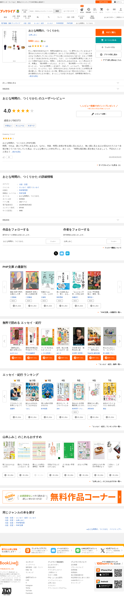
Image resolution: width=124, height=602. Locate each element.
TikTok (28, 588)
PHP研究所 (23, 190)
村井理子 (75, 409)
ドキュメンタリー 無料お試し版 (93, 350)
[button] (16, 305)
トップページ (30, 565)
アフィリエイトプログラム (57, 588)
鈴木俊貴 (44, 409)
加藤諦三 (75, 297)
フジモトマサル (115, 353)
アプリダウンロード (55, 570)
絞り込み (24, 11)
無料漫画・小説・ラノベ (34, 567)
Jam (58, 409)
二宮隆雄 (13, 297)
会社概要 (74, 565)
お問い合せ (52, 583)
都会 (104, 409)
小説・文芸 (70, 17)
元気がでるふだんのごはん (53, 466)
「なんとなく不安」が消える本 (78, 293)
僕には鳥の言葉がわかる (47, 404)
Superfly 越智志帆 (94, 353)
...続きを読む (33, 76)
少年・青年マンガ (16, 17)
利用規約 (74, 572)
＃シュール (20, 126)
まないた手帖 (83, 464)
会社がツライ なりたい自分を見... (109, 404)
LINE (27, 580)
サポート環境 (52, 575)
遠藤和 (12, 409)
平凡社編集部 (30, 353)
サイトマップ (75, 583)
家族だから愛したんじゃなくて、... (93, 405)
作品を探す (52, 567)
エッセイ (35, 187)
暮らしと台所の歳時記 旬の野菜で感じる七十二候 (38, 468)
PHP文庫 (22, 193)
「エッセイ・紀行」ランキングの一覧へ (106, 426)
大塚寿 (43, 297)
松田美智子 (82, 353)
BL (38, 17)
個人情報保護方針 (77, 575)
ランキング (29, 572)
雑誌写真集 (92, 17)
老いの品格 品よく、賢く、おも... (63, 293)
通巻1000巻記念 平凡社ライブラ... (32, 349)
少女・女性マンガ (27, 17)
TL (49, 17)
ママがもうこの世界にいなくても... (16, 405)
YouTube (29, 591)
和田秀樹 (60, 297)
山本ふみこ (33, 35)
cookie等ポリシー (77, 580)
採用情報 (74, 570)
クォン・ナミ (84, 409)
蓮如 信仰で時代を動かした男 (16, 293)
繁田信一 (91, 297)
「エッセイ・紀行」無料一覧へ (109, 364)
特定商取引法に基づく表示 (80, 578)
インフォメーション (55, 580)
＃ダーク (31, 126)
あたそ (59, 353)
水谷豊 (74, 353)
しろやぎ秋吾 (45, 353)
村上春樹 (106, 353)
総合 (5, 17)
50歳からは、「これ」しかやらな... (47, 294)
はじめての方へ (109, 17)
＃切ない (8, 126)
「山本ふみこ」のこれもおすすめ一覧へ (106, 481)
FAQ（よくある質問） (55, 578)
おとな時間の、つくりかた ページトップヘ (103, 529)
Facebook (29, 593)
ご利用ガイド (119, 17)
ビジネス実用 (81, 17)
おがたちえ (14, 353)
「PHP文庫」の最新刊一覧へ (110, 312)
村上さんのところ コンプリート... (109, 350)
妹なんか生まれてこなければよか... (31, 405)
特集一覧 (29, 570)
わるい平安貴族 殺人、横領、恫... (94, 293)
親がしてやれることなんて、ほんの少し (23, 467)
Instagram (29, 585)
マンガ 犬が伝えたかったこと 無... (47, 350)
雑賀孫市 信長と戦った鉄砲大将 (32, 293)
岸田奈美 (91, 409)
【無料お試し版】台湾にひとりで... (16, 350)
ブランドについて (77, 567)
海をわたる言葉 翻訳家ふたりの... (79, 404)
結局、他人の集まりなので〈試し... (62, 350)
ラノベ (59, 17)
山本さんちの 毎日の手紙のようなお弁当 (98, 467)
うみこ (28, 409)
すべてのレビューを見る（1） (110, 165)
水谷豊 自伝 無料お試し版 (78, 349)
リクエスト (52, 585)
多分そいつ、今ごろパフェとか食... (62, 405)
